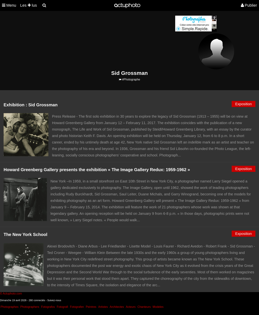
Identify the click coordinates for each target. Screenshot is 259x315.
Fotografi (62, 306)
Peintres (91, 306)
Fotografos (48, 306)
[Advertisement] (107, 40)
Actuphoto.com (12, 293)
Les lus (28, 5)
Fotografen (77, 306)
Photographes (10, 306)
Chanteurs (144, 306)
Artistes (103, 306)
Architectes (117, 306)
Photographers (29, 306)
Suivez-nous (54, 300)
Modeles (158, 306)
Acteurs (130, 306)
